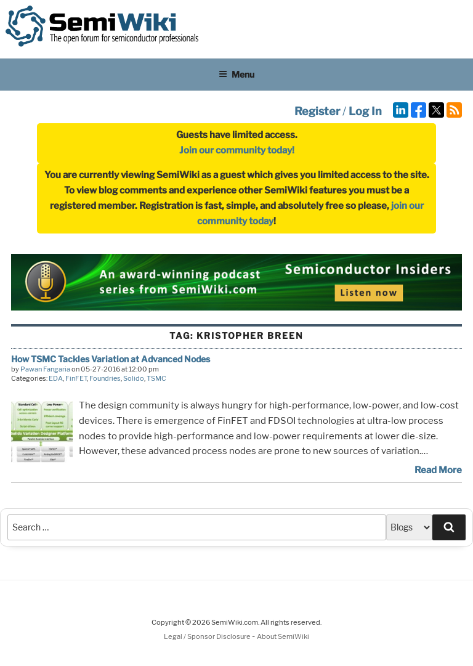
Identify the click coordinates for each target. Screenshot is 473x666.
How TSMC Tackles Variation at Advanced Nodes (110, 359)
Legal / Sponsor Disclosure (208, 636)
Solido (133, 378)
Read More (438, 470)
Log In (365, 111)
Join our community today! (236, 150)
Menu (236, 74)
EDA (56, 378)
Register (317, 111)
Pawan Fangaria (45, 369)
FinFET (76, 378)
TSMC (156, 378)
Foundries (105, 378)
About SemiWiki (283, 636)
